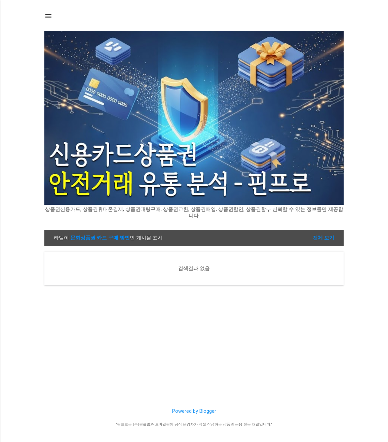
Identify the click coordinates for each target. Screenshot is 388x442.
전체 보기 (323, 238)
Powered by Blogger (194, 411)
